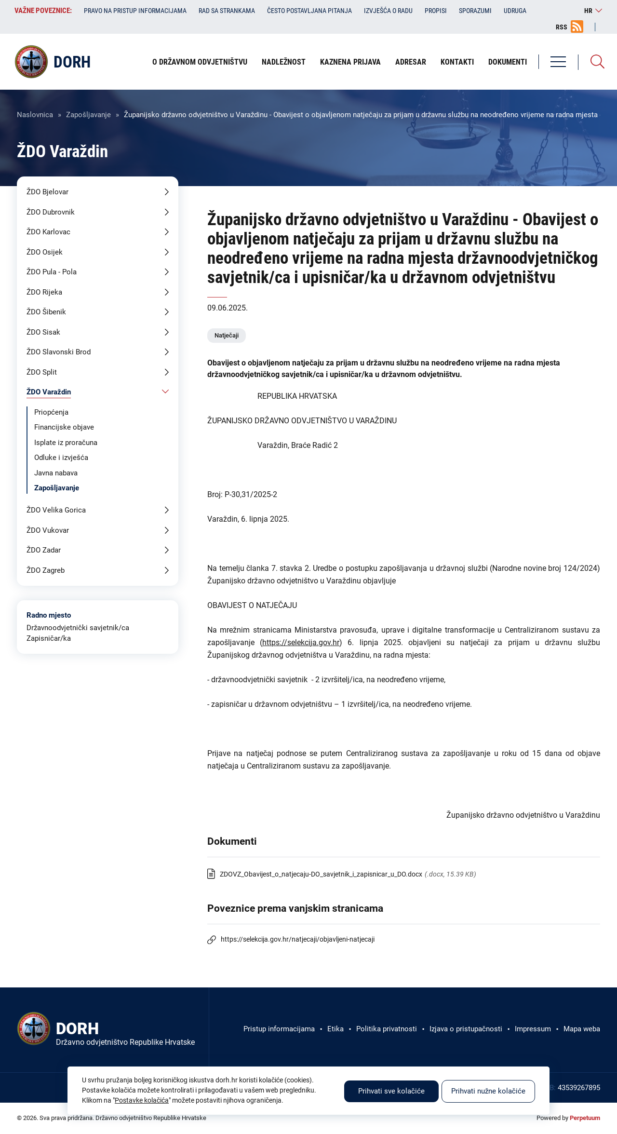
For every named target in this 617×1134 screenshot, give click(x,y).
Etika (335, 1029)
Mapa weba (581, 1029)
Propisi (436, 10)
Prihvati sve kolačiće (391, 1091)
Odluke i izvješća (61, 457)
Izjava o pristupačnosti (465, 1029)
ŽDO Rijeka (44, 292)
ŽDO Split (42, 372)
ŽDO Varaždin (49, 392)
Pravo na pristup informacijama (135, 10)
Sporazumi (475, 10)
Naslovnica (35, 114)
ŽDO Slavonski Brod (59, 352)
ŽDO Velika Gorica (56, 510)
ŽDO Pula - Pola (52, 272)
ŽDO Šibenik (46, 312)
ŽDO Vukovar (48, 530)
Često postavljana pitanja (309, 10)
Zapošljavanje (88, 114)
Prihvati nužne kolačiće (488, 1091)
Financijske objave (64, 427)
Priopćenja (51, 412)
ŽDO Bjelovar (47, 192)
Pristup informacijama (279, 1029)
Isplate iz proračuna (65, 442)
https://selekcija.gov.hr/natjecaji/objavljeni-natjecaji (298, 939)
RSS (561, 27)
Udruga (515, 10)
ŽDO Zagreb (46, 570)
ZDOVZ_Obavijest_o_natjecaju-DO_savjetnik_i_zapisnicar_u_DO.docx (321, 874)
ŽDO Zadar (44, 550)
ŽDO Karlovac (48, 232)
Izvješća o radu (388, 10)
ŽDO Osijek (45, 252)
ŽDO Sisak (43, 332)
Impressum (533, 1029)
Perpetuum (585, 1117)
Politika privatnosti (386, 1029)
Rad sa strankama (227, 10)
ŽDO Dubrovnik (51, 212)
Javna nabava (56, 473)
